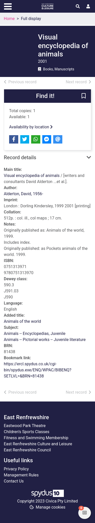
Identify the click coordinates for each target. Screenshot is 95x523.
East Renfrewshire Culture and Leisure (38, 443)
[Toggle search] (78, 6)
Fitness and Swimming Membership (36, 437)
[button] (83, 96)
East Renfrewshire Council (27, 450)
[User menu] (88, 6)
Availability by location (31, 127)
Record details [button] (20, 157)
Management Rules (21, 475)
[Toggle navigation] (8, 6)
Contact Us (14, 481)
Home (9, 18)
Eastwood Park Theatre (25, 425)
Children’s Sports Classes (26, 431)
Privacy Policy (16, 469)
